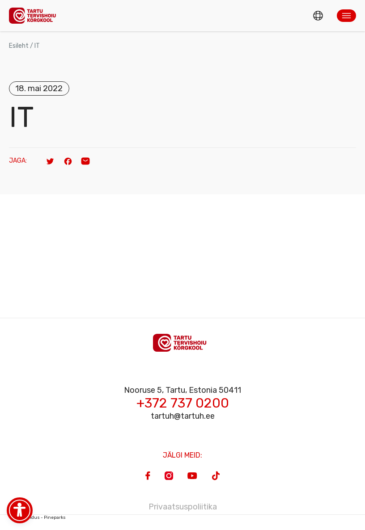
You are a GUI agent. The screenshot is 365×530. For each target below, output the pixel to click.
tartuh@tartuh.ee (183, 416)
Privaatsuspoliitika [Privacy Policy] (183, 507)
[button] (346, 15)
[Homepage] (35, 15)
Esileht (19, 46)
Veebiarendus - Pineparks (37, 517)
